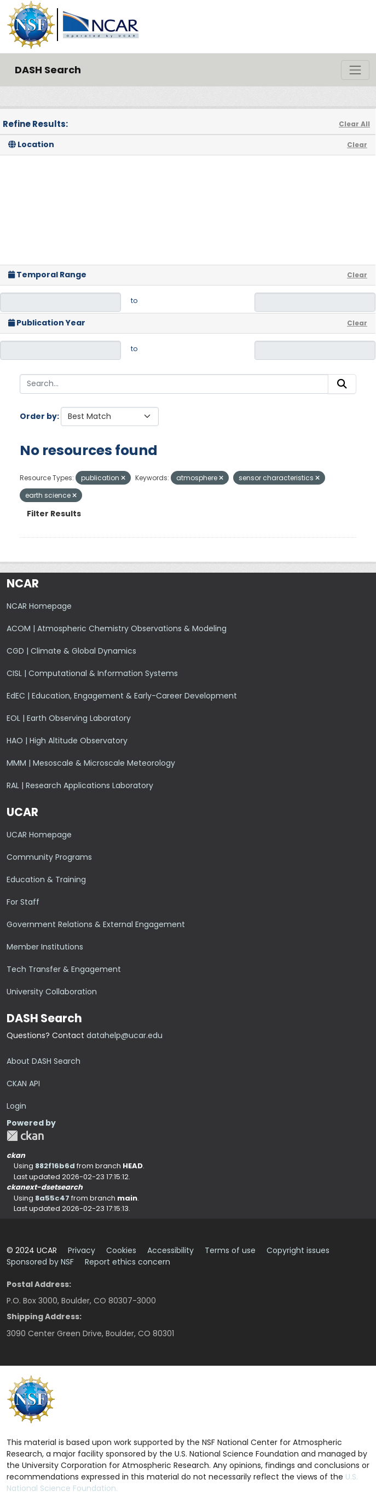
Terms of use (230, 1250)
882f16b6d (55, 1166)
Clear (357, 144)
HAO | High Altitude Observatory (67, 740)
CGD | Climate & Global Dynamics (71, 650)
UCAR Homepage (39, 834)
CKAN (25, 1135)
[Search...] (174, 384)
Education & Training (46, 879)
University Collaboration (52, 991)
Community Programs (49, 857)
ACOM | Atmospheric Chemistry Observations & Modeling (117, 628)
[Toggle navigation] (355, 70)
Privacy (81, 1250)
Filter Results (54, 513)
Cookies (121, 1250)
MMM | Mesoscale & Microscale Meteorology (91, 763)
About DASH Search (43, 1061)
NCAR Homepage (39, 606)
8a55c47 (52, 1198)
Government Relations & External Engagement (96, 924)
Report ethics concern (127, 1261)
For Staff (23, 901)
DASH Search (48, 70)
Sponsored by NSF (40, 1261)
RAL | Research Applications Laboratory (80, 785)
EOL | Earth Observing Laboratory (69, 718)
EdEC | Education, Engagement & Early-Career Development (122, 695)
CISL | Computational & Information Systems (92, 673)
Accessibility (170, 1250)
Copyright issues (298, 1250)
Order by (38, 416)
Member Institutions (45, 946)
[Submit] (342, 384)
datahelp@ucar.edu (124, 1035)
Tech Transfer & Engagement (64, 969)
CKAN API (23, 1083)
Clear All (354, 124)
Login (16, 1105)
